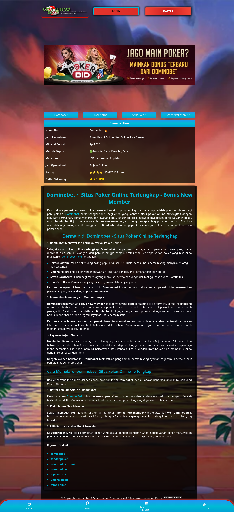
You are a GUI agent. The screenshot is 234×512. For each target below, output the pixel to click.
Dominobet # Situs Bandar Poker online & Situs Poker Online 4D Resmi (120, 498)
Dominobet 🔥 (98, 130)
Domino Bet (74, 396)
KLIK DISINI (97, 179)
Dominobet (72, 214)
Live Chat (205, 506)
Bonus (29, 506)
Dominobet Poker (72, 256)
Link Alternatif (144, 506)
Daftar (87, 505)
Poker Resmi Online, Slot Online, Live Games (117, 137)
